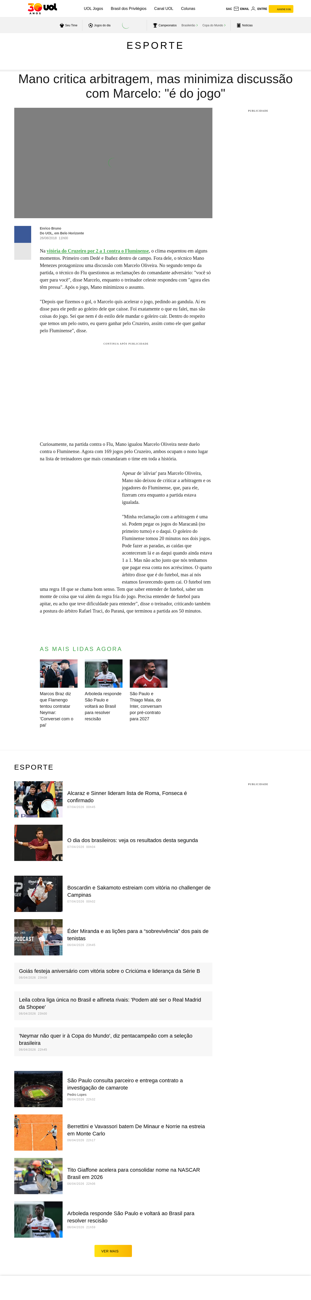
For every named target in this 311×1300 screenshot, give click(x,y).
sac (229, 9)
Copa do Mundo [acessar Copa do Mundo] (213, 25)
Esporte (155, 45)
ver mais (113, 1251)
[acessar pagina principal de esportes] (244, 25)
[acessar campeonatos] (164, 25)
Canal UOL (163, 9)
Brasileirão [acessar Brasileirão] (188, 25)
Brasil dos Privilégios (128, 9)
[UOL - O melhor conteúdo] (42, 8)
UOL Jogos (93, 9)
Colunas (188, 9)
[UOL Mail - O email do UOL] (241, 9)
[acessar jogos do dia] (98, 25)
